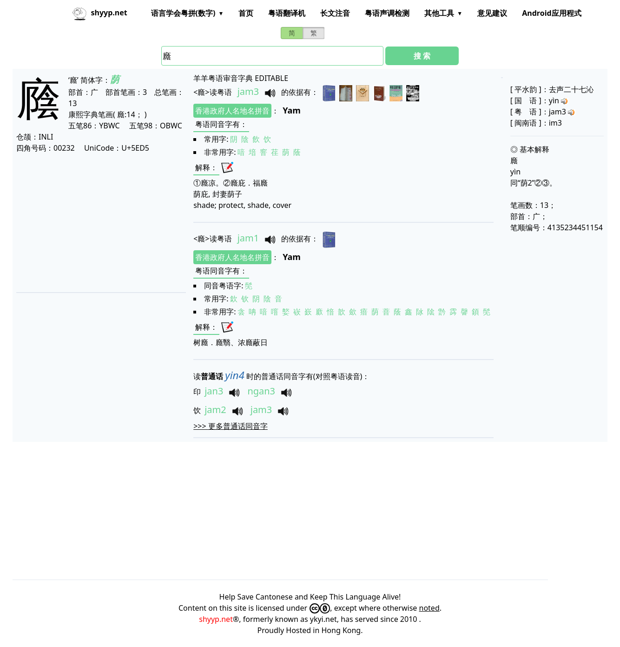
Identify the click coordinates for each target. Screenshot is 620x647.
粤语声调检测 (387, 13)
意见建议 (492, 13)
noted (429, 608)
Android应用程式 (551, 13)
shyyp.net (216, 619)
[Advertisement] (100, 222)
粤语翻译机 (286, 13)
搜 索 (422, 56)
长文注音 (335, 13)
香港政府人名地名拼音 (232, 111)
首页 (245, 13)
